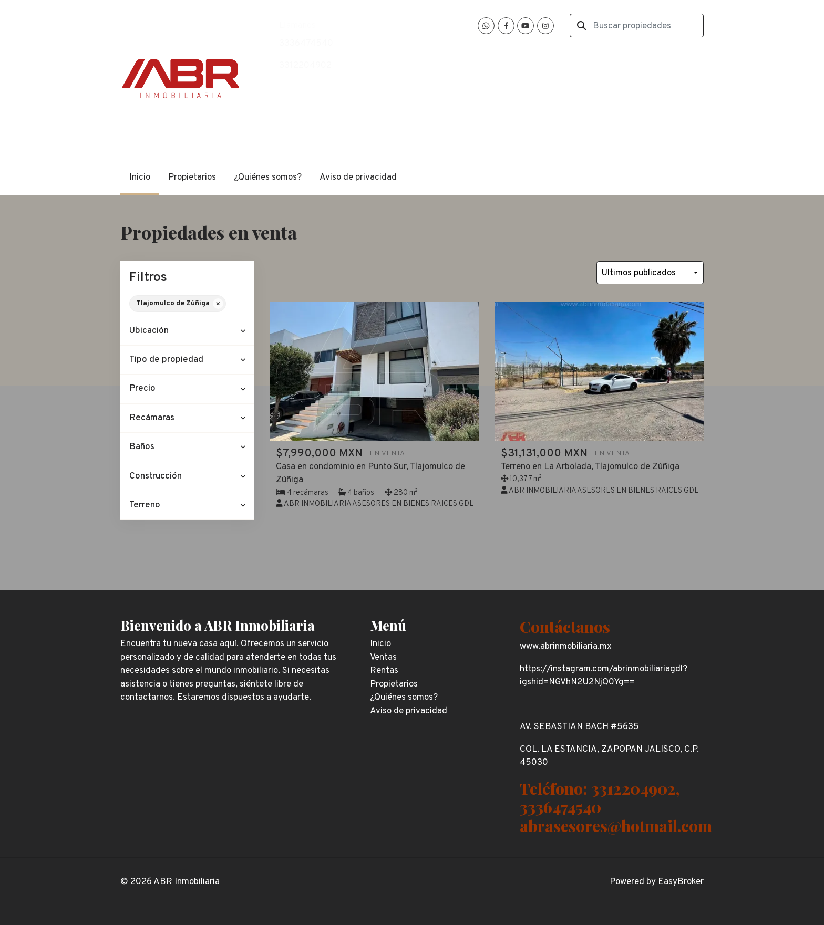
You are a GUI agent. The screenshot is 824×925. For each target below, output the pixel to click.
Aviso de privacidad (358, 177)
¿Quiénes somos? (268, 177)
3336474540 (306, 43)
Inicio (139, 177)
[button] (187, 331)
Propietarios (192, 177)
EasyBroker (681, 882)
